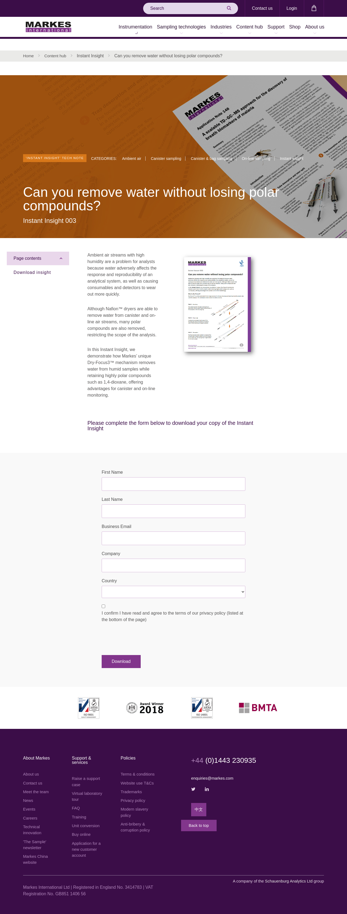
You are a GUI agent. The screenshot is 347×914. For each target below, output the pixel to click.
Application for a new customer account (87, 843)
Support (260, 27)
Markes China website (36, 853)
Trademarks (132, 795)
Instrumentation (95, 27)
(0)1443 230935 (228, 749)
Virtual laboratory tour (88, 786)
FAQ (76, 799)
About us (311, 27)
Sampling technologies (147, 27)
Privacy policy (134, 804)
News (28, 791)
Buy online (82, 827)
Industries (193, 27)
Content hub (227, 27)
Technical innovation (33, 822)
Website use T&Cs (132, 782)
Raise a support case (87, 771)
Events (29, 800)
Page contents (27, 247)
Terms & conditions (130, 766)
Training (79, 808)
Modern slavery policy (135, 816)
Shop (285, 27)
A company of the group (275, 876)
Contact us (262, 8)
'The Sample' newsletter (35, 837)
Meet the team (37, 782)
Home (29, 44)
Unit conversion (87, 817)
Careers (30, 809)
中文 (199, 800)
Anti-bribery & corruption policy (136, 832)
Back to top (213, 822)
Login (292, 8)
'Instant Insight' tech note (60, 144)
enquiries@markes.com (214, 767)
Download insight (32, 261)
